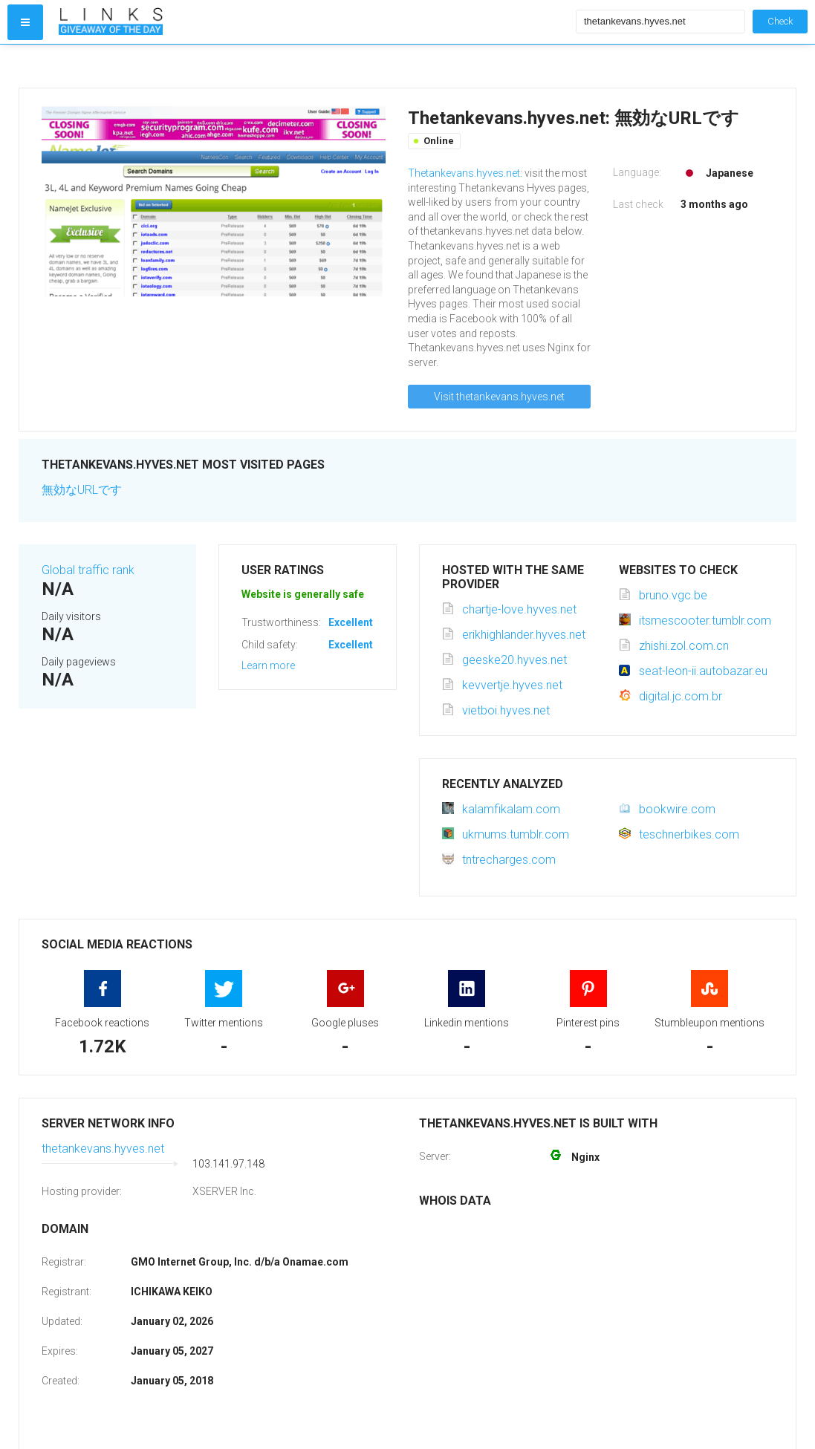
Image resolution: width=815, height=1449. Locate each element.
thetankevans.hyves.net (103, 1149)
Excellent (350, 622)
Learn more (268, 665)
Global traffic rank (88, 570)
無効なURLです (82, 490)
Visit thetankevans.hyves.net (499, 397)
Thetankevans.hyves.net (464, 173)
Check (780, 21)
